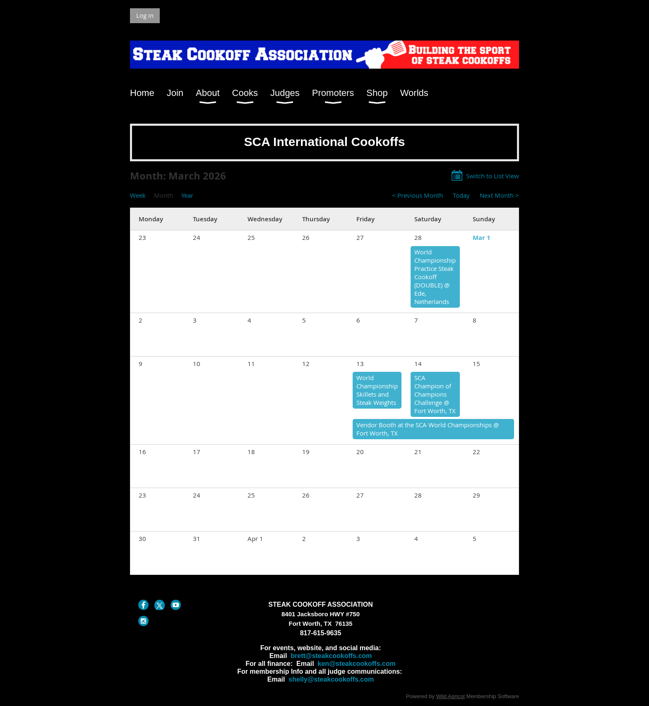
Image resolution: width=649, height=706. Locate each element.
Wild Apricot (450, 696)
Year (187, 195)
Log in (145, 15)
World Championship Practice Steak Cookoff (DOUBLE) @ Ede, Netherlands (435, 277)
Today (461, 195)
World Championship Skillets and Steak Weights (377, 390)
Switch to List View (492, 176)
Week (138, 195)
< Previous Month (417, 195)
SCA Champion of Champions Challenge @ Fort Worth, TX (435, 394)
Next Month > (499, 195)
